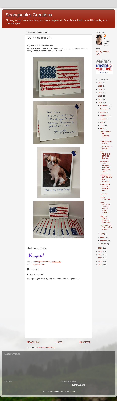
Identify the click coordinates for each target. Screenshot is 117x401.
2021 (100, 83)
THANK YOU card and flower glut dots (105, 187)
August (103, 119)
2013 (100, 251)
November (104, 109)
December (104, 106)
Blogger (72, 392)
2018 (100, 93)
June (102, 125)
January (103, 244)
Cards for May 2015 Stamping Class (105, 135)
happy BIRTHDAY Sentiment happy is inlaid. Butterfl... (105, 208)
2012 (100, 255)
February (104, 240)
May (102, 129)
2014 (100, 248)
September (104, 115)
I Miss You (104, 194)
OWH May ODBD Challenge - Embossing (105, 219)
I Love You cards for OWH (106, 147)
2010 (100, 261)
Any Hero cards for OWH (106, 142)
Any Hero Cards (39, 264)
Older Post (84, 342)
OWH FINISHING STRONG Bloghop (105, 155)
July (102, 122)
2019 (100, 89)
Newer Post (33, 342)
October (103, 112)
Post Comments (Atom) (46, 347)
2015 (100, 103)
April (102, 234)
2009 (100, 265)
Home (59, 342)
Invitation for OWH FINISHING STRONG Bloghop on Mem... (105, 166)
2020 (100, 86)
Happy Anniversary (105, 198)
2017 (100, 96)
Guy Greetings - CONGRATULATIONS (106, 228)
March (102, 237)
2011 (100, 258)
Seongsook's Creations (29, 14)
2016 (100, 99)
